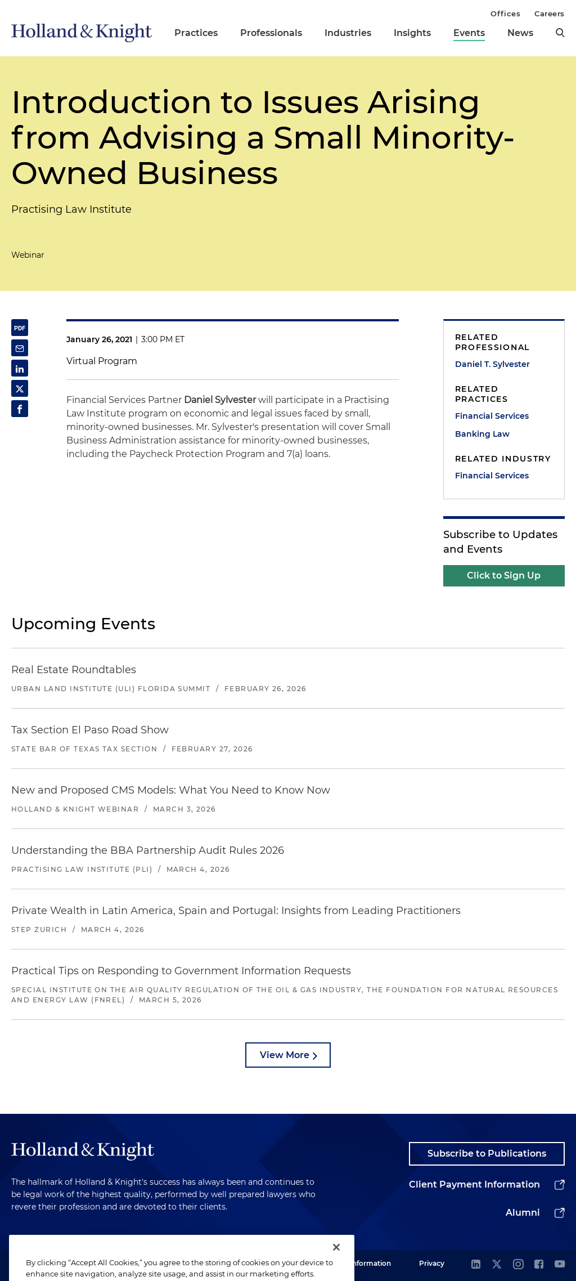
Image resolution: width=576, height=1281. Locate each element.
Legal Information (360, 1263)
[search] (560, 32)
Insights (412, 33)
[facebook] (538, 1264)
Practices (196, 33)
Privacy (431, 1263)
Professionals (271, 33)
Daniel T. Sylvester (492, 364)
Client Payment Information (474, 1184)
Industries (348, 33)
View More (284, 1055)
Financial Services (492, 416)
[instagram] (518, 1264)
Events (469, 33)
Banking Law (482, 434)
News (520, 33)
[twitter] (497, 1264)
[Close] (336, 1261)
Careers (549, 13)
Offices (505, 13)
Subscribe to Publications (487, 1153)
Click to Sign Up (504, 575)
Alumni (523, 1212)
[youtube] (560, 1264)
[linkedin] (475, 1264)
